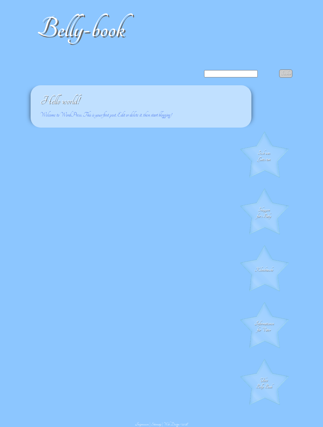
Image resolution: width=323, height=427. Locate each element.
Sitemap (156, 424)
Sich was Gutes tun (263, 156)
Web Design (171, 424)
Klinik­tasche (264, 270)
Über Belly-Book (264, 383)
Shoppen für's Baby (264, 213)
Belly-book (81, 29)
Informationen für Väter (264, 326)
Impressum (142, 424)
